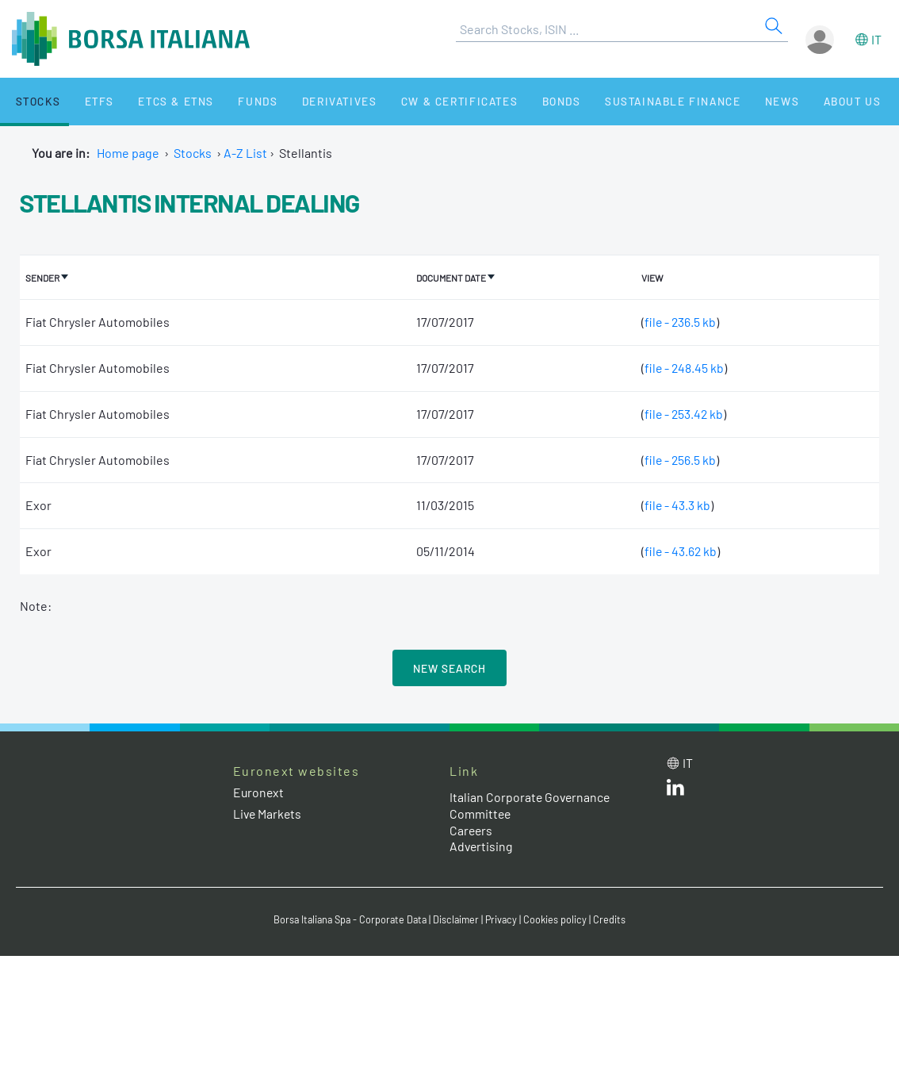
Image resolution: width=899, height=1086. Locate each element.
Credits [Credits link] (614, 919)
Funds (232, 101)
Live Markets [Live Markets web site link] (268, 812)
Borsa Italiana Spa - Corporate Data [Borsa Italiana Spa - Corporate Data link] (348, 919)
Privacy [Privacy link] (505, 919)
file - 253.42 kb (682, 412)
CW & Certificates (423, 101)
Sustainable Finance (626, 101)
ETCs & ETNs (156, 101)
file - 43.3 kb (675, 504)
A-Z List (245, 152)
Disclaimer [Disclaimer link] (458, 919)
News (730, 101)
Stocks (31, 101)
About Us (794, 101)
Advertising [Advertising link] (482, 846)
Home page (128, 152)
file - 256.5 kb (678, 458)
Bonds (520, 101)
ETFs (86, 101)
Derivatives (308, 101)
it (876, 39)
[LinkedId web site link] (675, 789)
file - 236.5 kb (678, 320)
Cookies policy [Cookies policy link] (559, 919)
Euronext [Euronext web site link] (259, 791)
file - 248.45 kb (682, 366)
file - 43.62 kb (679, 550)
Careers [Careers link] (472, 829)
